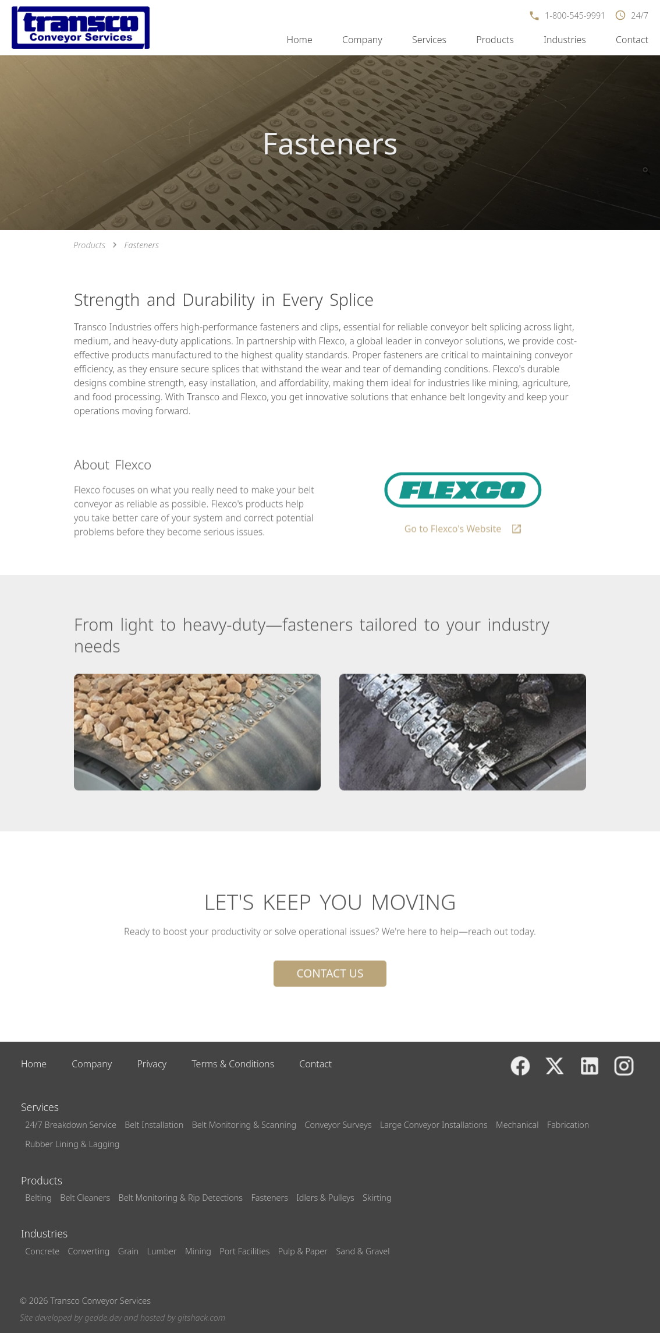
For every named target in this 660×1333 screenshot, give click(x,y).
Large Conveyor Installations (434, 1124)
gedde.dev (103, 1317)
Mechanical (517, 1124)
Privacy (151, 1063)
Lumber (162, 1251)
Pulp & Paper (303, 1251)
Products (495, 39)
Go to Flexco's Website (463, 532)
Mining (198, 1251)
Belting (38, 1197)
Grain (128, 1251)
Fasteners (269, 1197)
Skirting (377, 1197)
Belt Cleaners (85, 1197)
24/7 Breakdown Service (70, 1124)
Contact (632, 39)
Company (362, 39)
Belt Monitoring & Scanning (244, 1124)
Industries (565, 39)
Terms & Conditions (232, 1063)
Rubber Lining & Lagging (72, 1143)
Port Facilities (244, 1251)
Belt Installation (154, 1124)
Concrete (42, 1251)
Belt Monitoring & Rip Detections (181, 1197)
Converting (89, 1251)
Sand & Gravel (362, 1251)
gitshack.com (201, 1317)
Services (429, 39)
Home (300, 39)
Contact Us (330, 975)
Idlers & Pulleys (325, 1197)
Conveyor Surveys (337, 1124)
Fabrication (568, 1124)
